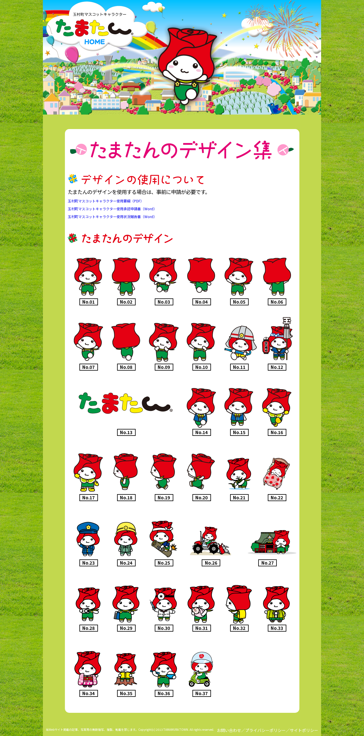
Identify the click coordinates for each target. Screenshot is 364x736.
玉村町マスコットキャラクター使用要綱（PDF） (106, 200)
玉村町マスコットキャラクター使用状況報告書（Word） (112, 216)
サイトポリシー (304, 730)
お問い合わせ (229, 730)
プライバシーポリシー (265, 730)
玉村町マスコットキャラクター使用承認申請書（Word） (112, 208)
